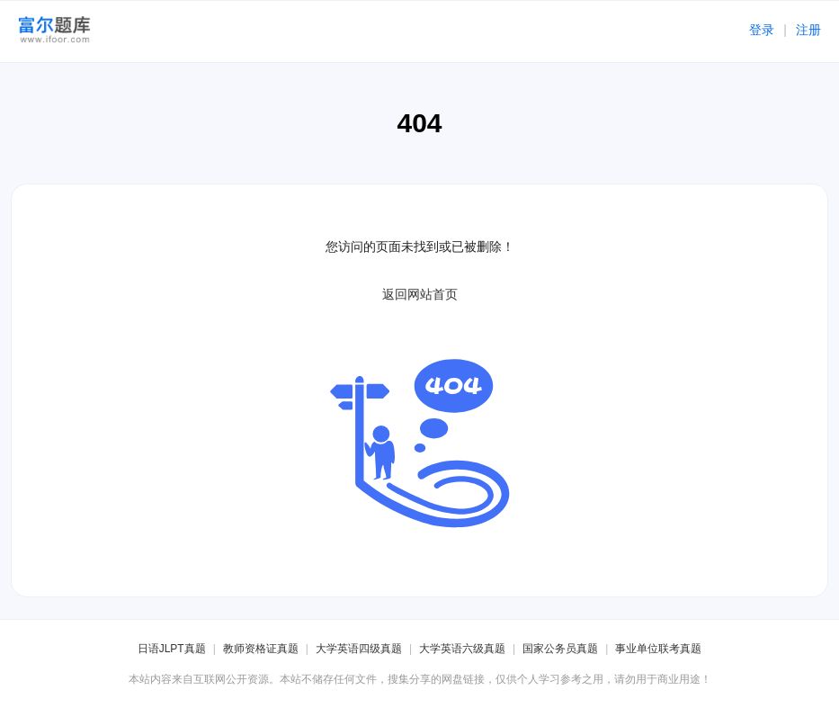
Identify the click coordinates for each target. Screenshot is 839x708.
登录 (761, 29)
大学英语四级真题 (359, 648)
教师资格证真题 (261, 648)
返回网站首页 (420, 294)
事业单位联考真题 (658, 648)
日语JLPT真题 (172, 648)
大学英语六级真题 (462, 648)
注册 (808, 29)
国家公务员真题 (560, 648)
